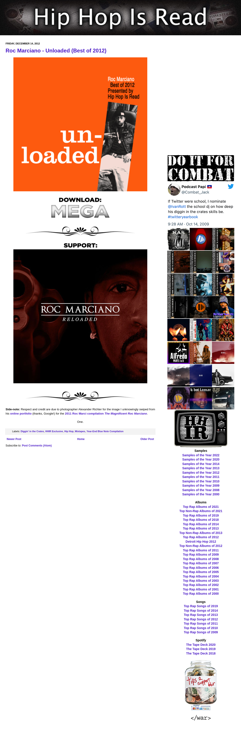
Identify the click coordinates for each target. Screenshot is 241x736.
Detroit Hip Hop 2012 (201, 541)
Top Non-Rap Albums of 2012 (200, 546)
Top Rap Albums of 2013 (201, 528)
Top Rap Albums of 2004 (201, 576)
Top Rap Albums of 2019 (201, 515)
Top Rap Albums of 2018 (201, 519)
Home (81, 439)
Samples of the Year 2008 (201, 490)
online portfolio (21, 413)
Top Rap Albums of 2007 (201, 563)
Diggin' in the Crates (32, 431)
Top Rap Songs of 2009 (201, 632)
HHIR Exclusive (54, 431)
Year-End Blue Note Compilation (105, 431)
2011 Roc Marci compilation (106, 413)
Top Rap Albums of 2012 (201, 537)
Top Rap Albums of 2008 (201, 559)
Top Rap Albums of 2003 (201, 580)
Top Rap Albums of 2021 (201, 507)
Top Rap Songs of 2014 (201, 610)
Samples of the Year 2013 (201, 468)
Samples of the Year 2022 (201, 455)
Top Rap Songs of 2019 (201, 606)
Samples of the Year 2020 (201, 459)
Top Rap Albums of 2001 (201, 589)
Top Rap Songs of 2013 (201, 615)
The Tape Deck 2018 (201, 653)
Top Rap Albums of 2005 (201, 572)
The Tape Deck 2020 (201, 644)
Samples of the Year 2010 (201, 481)
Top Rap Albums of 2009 (201, 554)
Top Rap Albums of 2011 (201, 550)
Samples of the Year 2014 (201, 464)
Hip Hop (68, 431)
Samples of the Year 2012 (201, 472)
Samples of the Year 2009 (201, 485)
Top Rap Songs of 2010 (201, 628)
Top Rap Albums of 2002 (201, 585)
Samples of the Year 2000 (201, 494)
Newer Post (14, 439)
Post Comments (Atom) (37, 445)
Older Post (147, 439)
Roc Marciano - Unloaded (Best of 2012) (56, 51)
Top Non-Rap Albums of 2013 (200, 533)
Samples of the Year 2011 (201, 477)
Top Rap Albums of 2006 (201, 567)
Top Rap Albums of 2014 (201, 524)
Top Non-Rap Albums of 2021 (200, 511)
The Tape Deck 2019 (201, 649)
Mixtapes (80, 431)
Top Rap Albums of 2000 (201, 593)
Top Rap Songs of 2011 (201, 623)
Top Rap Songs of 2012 (201, 619)
